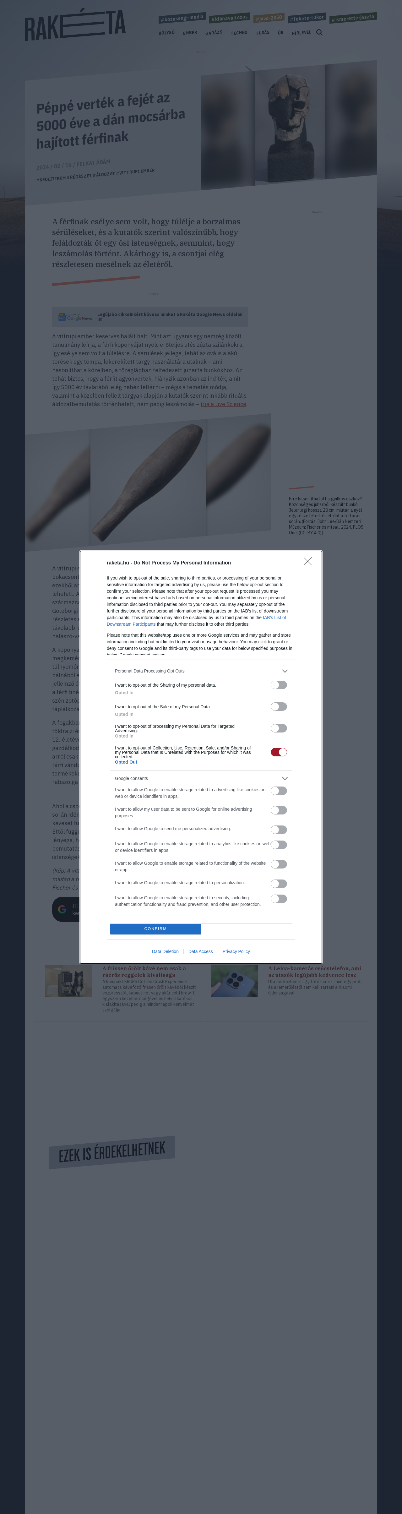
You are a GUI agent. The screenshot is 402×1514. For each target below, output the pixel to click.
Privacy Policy (236, 951)
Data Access (200, 951)
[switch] (279, 685)
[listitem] (201, 671)
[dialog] (201, 757)
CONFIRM (155, 929)
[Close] (310, 563)
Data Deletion (165, 951)
